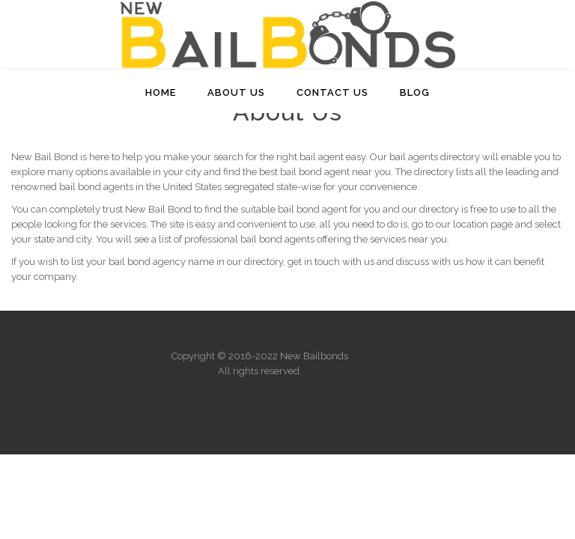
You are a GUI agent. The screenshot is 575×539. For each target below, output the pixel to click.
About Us (236, 92)
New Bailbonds (314, 356)
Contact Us (332, 92)
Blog (415, 92)
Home (160, 92)
